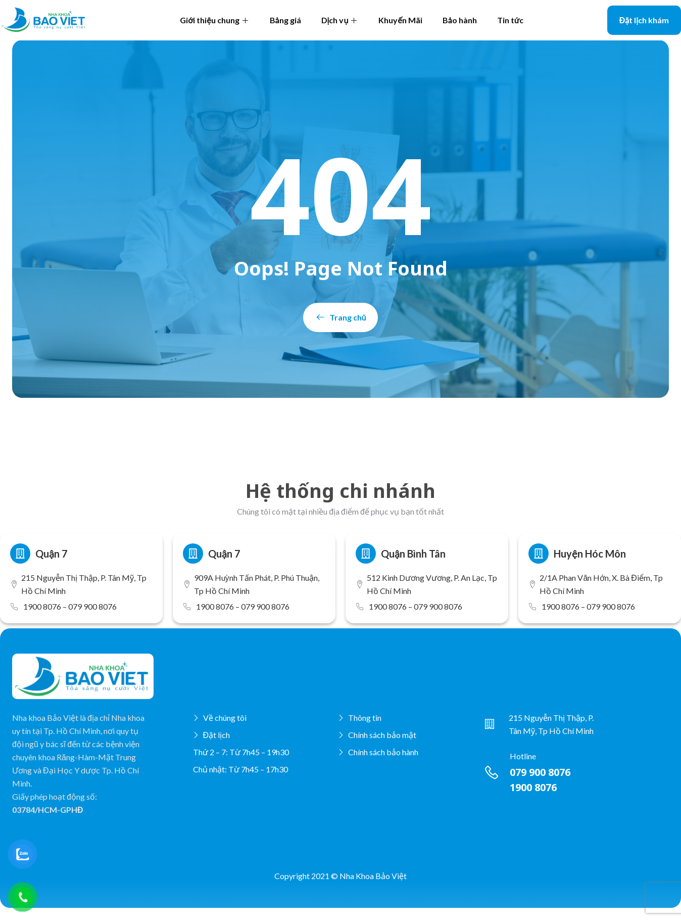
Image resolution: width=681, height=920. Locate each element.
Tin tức (510, 20)
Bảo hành (460, 20)
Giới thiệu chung (214, 20)
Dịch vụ (340, 20)
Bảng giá (285, 20)
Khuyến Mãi (400, 20)
